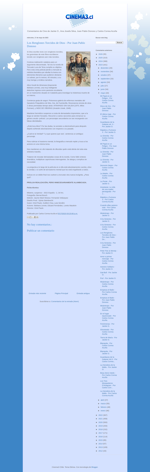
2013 (101, 447)
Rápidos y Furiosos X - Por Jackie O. (108, 131)
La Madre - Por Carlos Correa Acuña (106, 175)
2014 (101, 444)
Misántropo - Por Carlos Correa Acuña (107, 284)
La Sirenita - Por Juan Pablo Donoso (106, 154)
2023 (101, 65)
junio (103, 89)
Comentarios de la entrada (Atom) (65, 301)
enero (103, 411)
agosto (104, 82)
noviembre (105, 71)
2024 (101, 61)
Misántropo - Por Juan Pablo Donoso (107, 308)
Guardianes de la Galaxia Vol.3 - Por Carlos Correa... (108, 359)
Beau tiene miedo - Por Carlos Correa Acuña (108, 375)
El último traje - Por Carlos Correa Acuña (108, 116)
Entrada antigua (83, 293)
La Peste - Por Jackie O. (106, 182)
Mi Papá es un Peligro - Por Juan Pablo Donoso (108, 146)
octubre (104, 75)
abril (103, 400)
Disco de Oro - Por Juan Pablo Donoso (107, 108)
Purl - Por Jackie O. (108, 278)
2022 (101, 415)
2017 (101, 433)
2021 (101, 419)
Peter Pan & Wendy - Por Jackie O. (108, 252)
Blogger (94, 467)
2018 (101, 429)
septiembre (105, 79)
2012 (101, 451)
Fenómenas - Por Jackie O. (107, 325)
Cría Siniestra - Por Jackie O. (108, 220)
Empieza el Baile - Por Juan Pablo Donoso (107, 300)
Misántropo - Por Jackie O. (107, 214)
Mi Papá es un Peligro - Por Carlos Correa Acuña (106, 99)
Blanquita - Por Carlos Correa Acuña (106, 345)
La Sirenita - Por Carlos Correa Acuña (106, 138)
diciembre (105, 68)
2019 (101, 426)
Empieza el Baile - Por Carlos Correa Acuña (108, 292)
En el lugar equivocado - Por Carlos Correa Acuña (108, 317)
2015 (101, 440)
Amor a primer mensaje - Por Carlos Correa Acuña (106, 259)
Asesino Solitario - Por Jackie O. (107, 268)
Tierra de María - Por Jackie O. (108, 338)
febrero (104, 407)
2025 (101, 58)
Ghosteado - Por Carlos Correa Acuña (107, 332)
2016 (101, 437)
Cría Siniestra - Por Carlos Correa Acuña (108, 227)
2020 (101, 422)
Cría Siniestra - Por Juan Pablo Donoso (108, 245)
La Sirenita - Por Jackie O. (106, 161)
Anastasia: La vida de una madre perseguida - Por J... (108, 190)
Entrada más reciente (37, 293)
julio (103, 86)
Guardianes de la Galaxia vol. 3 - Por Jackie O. (107, 124)
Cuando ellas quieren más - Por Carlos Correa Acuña (109, 207)
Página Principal (61, 293)
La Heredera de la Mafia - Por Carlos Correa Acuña (108, 393)
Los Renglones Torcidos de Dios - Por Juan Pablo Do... (108, 236)
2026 (101, 54)
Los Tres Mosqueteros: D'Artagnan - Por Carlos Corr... (108, 384)
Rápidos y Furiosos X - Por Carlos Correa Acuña (108, 199)
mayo (103, 93)
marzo (103, 403)
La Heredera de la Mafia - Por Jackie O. (108, 367)
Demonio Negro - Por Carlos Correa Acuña (109, 167)
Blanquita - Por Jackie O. (106, 352)
